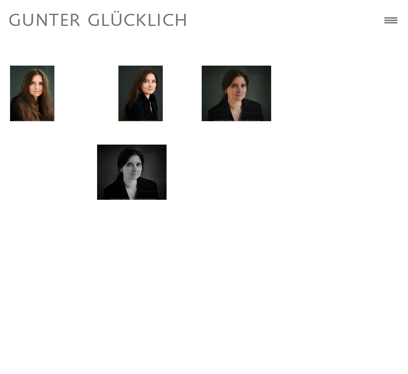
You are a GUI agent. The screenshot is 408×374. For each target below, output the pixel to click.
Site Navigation (391, 20)
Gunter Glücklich (98, 21)
